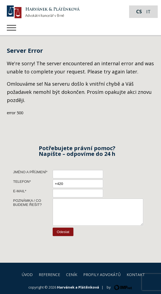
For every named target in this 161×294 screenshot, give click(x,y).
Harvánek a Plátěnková (78, 287)
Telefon (21, 182)
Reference (49, 274)
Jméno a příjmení (29, 172)
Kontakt (136, 274)
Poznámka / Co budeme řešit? (27, 203)
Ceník (71, 274)
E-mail (19, 191)
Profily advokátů (102, 274)
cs (139, 11)
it (148, 11)
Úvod (27, 274)
